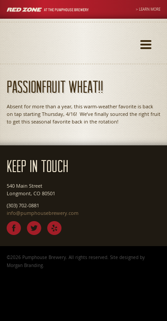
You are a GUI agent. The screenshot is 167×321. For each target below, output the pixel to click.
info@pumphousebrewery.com (42, 213)
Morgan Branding (25, 265)
